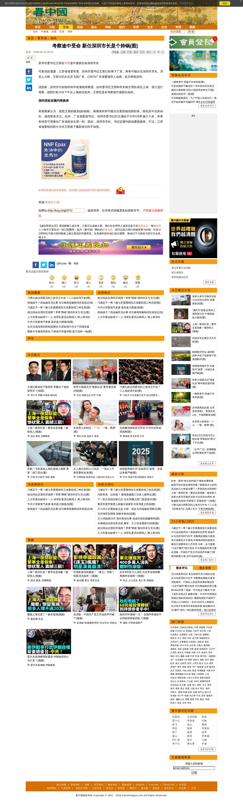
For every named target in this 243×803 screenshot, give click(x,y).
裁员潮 (34, 619)
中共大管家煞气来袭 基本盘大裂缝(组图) (50, 322)
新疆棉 (206, 634)
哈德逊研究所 (91, 622)
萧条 (38, 436)
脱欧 (202, 659)
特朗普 (202, 627)
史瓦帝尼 (134, 436)
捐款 (87, 784)
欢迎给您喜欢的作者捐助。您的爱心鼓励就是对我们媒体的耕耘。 (75, 190)
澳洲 (180, 692)
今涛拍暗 (192, 716)
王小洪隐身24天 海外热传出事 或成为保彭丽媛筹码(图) (129, 518)
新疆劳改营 (205, 681)
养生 (189, 703)
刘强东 (178, 670)
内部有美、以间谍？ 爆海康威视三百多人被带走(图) (127, 494)
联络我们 (75, 784)
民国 (185, 692)
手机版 (115, 52)
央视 (189, 685)
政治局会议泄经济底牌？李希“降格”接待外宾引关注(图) (58, 312)
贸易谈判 (203, 649)
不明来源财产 (135, 622)
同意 (225, 3)
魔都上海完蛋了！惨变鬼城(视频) (46, 614)
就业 (32, 436)
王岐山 (200, 645)
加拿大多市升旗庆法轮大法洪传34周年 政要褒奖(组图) (204, 300)
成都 (52, 477)
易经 (172, 699)
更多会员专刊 (207, 105)
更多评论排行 (207, 613)
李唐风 (205, 728)
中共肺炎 (174, 627)
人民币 (195, 663)
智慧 (187, 699)
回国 (187, 688)
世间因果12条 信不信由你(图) (186, 556)
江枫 (204, 739)
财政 (184, 667)
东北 (125, 580)
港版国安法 (204, 638)
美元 (177, 663)
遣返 (177, 688)
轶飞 (174, 724)
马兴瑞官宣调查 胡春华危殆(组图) (117, 513)
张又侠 (203, 631)
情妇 (172, 656)
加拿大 (150, 477)
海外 (208, 688)
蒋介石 (208, 692)
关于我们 (98, 784)
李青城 (205, 736)
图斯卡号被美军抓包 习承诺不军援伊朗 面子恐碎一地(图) (59, 331)
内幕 (54, 31)
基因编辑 (179, 674)
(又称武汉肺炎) (186, 627)
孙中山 (201, 692)
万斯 (191, 649)
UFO (181, 645)
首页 (38, 27)
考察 (28, 62)
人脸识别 (100, 477)
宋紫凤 (176, 716)
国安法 (173, 638)
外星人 (173, 703)
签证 (182, 688)
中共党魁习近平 (138, 395)
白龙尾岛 (181, 681)
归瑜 (204, 720)
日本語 (182, 784)
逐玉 (86, 580)
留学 (209, 685)
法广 (172, 659)
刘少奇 (192, 695)
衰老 (96, 436)
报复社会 (86, 395)
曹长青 (191, 743)
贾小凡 (176, 720)
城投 (125, 622)
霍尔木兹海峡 (37, 665)
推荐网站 (52, 788)
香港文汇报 (52, 202)
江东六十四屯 (192, 678)
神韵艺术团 (82, 788)
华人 (194, 685)
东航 (47, 477)
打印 (142, 52)
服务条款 (113, 784)
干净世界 (66, 788)
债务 (212, 659)
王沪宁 (212, 649)
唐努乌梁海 (205, 678)
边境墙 (185, 649)
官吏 (62, 31)
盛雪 (189, 732)
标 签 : (30, 57)
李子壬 (176, 743)
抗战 (195, 692)
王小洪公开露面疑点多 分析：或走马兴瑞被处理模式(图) (129, 509)
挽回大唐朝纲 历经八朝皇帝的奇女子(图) (192, 90)
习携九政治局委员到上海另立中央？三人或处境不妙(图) (59, 298)
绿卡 (197, 688)
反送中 (204, 652)
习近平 (126, 395)
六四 (209, 631)
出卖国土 (174, 634)
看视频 (121, 788)
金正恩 (193, 645)
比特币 (183, 663)
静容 (189, 736)
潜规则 (150, 580)
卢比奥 (209, 627)
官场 (66, 27)
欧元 (201, 663)
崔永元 (180, 652)
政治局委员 (152, 395)
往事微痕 (183, 642)
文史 (150, 27)
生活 (164, 27)
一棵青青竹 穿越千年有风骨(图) (188, 82)
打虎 (192, 656)
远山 (189, 724)
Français (154, 784)
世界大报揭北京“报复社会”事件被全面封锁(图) (203, 383)
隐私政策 (127, 784)
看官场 (42, 38)
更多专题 (209, 282)
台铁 (191, 634)
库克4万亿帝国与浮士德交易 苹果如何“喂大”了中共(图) (204, 439)
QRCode (61, 263)
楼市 (179, 667)
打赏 (129, 52)
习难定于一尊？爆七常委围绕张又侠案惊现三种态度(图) (59, 307)
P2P (213, 670)
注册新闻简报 (181, 757)
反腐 (187, 656)
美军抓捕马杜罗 (179, 277)
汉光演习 (174, 642)
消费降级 (45, 436)
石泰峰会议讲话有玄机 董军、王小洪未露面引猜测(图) (128, 523)
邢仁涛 (176, 739)
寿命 (179, 703)
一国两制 (211, 656)
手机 (197, 699)
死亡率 (142, 580)
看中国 (52, 14)
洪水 (189, 638)
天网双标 (81, 477)
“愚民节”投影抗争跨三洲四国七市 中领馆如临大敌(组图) (203, 314)
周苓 (174, 728)
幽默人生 (180, 699)
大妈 (184, 670)
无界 (193, 788)
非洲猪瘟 (201, 670)
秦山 (174, 736)
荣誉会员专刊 (181, 75)
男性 (79, 436)
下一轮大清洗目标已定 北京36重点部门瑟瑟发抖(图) (127, 499)
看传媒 (144, 788)
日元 (206, 663)
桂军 (190, 692)
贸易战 (189, 631)
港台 (94, 27)
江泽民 (173, 652)
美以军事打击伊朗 (181, 267)
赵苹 (204, 732)
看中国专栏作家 (182, 711)
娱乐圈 (80, 580)
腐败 (182, 656)
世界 (136, 27)
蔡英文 (212, 667)
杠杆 (172, 663)
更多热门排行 (207, 560)
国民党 (201, 642)
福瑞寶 (156, 788)
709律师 (200, 674)
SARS (196, 681)
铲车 (93, 395)
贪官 (210, 652)
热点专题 (177, 261)
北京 (79, 395)
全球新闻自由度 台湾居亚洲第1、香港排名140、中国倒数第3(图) (204, 411)
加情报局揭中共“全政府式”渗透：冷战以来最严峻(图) (203, 369)
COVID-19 (180, 631)
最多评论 (181, 568)
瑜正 (189, 739)
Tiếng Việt (169, 784)
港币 (211, 663)
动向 (35, 31)
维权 (193, 674)
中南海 (45, 31)
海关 (172, 688)
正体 (123, 52)
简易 (204, 716)
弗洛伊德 (174, 645)
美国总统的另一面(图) (182, 94)
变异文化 (95, 580)
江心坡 (189, 681)
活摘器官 (183, 634)
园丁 (174, 732)
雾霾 (172, 674)
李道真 (191, 720)
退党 (207, 642)
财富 (189, 667)
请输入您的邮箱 (194, 763)
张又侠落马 (177, 272)
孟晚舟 (173, 649)
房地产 (173, 667)
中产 (194, 667)
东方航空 (40, 477)
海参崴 (200, 667)
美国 (80, 27)
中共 (142, 436)
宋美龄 (173, 695)
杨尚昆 (53, 395)
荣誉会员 (143, 225)
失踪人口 (109, 477)
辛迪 (204, 743)
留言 (136, 52)
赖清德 (126, 436)
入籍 (192, 688)
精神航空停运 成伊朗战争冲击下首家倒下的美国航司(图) (204, 355)
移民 (199, 685)
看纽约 (133, 788)
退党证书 (169, 788)
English (140, 784)
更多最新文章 (207, 512)
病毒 (172, 631)
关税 (179, 649)
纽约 (122, 27)
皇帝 (203, 695)
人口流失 (133, 580)
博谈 (108, 27)
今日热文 (34, 354)
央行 (207, 659)
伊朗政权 (50, 665)
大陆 (52, 27)
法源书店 (97, 788)
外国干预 (132, 477)
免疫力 (90, 436)
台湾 (206, 667)
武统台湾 (114, 622)
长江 (179, 638)
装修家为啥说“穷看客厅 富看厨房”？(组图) (193, 500)
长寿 (84, 436)
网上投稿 (61, 784)
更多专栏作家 (207, 749)
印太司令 (104, 622)
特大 (149, 52)
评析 (69, 31)
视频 (192, 27)
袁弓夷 (195, 638)
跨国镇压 (141, 477)
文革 (184, 703)
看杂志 (109, 788)
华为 (177, 656)
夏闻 (204, 724)
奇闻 (178, 27)
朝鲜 (190, 659)
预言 (202, 699)
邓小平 (33, 395)
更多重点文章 (207, 463)
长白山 (173, 681)
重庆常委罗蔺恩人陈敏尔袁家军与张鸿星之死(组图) (127, 504)
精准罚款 (90, 477)
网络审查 (181, 678)
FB (185, 659)
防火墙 (187, 674)
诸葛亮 (209, 695)
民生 (202, 688)
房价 (189, 670)
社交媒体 (179, 659)
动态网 (182, 788)
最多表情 (205, 568)
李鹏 (40, 395)
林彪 (186, 695)
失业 (40, 619)
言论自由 (174, 685)
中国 (98, 395)
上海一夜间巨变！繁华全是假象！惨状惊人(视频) (204, 328)
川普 (196, 627)
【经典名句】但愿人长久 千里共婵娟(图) (192, 508)
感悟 (192, 699)
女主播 (182, 685)
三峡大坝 (198, 634)
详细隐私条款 (186, 3)
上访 (207, 674)
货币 (189, 663)
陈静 (189, 728)
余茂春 (80, 622)
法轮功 (173, 678)
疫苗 (184, 638)
